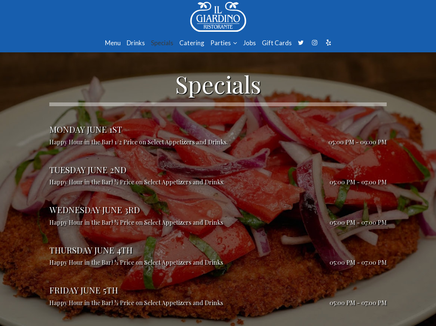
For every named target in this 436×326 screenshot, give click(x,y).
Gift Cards (277, 43)
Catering (191, 43)
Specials (162, 43)
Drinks (136, 43)
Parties (223, 43)
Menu (113, 43)
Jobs (249, 43)
